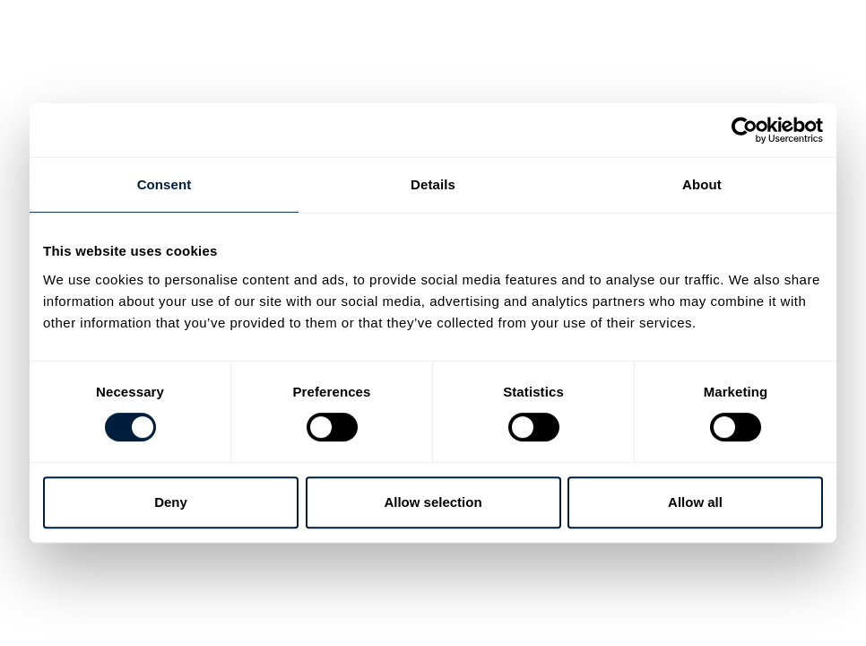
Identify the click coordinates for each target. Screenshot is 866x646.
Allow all (695, 502)
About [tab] (702, 184)
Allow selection (432, 502)
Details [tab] (433, 184)
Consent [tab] (164, 184)
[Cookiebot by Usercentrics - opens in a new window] (744, 130)
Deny (170, 502)
